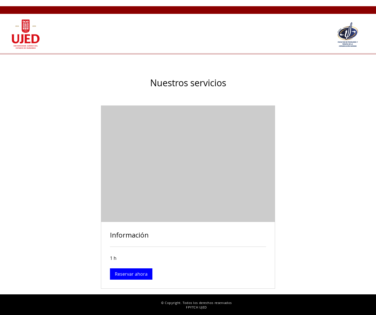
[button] (259, 19)
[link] (188, 235)
